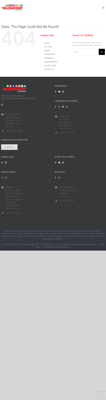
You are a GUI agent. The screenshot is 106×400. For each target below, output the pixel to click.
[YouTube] (59, 92)
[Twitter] (59, 107)
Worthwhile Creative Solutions (83, 244)
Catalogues (48, 58)
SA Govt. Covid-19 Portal (11, 244)
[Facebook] (56, 92)
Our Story (48, 46)
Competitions (49, 54)
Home (46, 43)
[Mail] (2, 105)
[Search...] (86, 52)
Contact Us (48, 69)
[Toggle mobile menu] (103, 7)
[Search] (102, 52)
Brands (47, 50)
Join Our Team (50, 65)
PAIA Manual (48, 247)
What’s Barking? (50, 62)
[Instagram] (63, 92)
